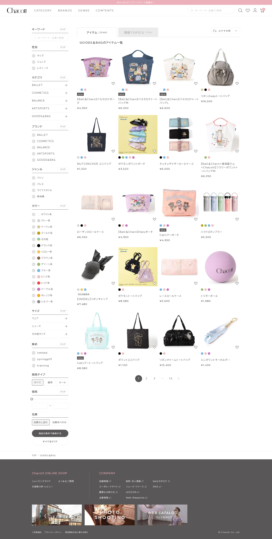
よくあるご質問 (66, 481)
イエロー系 (44, 251)
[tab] (97, 32)
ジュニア (41, 62)
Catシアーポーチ (169, 235)
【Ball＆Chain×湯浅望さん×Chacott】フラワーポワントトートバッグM (219, 167)
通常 (50, 382)
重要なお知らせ (107, 492)
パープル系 (45, 289)
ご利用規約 (36, 532)
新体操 (40, 196)
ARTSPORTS (40, 108)
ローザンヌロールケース (90, 232)
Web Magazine (135, 498)
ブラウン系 (45, 258)
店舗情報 (103, 481)
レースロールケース (170, 296)
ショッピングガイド (41, 481)
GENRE (84, 10)
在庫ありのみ (59, 422)
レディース (42, 68)
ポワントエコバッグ (129, 360)
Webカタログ (160, 481)
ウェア (35, 318)
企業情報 (103, 498)
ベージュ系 (44, 226)
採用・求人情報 (133, 481)
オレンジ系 (44, 295)
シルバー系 (45, 301)
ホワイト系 (44, 214)
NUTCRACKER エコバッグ (94, 164)
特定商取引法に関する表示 (76, 532)
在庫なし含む (41, 422)
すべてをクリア (50, 441)
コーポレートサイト (108, 486)
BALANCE (38, 101)
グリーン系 (45, 264)
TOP (34, 455)
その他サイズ (39, 334)
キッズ (40, 56)
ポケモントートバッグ (130, 296)
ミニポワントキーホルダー (215, 360)
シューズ (36, 326)
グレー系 (43, 220)
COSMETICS (40, 93)
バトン (40, 178)
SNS (155, 486)
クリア (63, 29)
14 (171, 378)
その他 (42, 239)
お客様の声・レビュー (42, 486)
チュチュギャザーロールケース (177, 164)
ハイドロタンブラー (211, 232)
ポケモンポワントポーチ (131, 164)
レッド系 (43, 283)
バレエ (40, 184)
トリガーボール (209, 296)
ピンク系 (43, 276)
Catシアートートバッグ (90, 363)
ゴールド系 (45, 233)
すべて (37, 382)
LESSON (131, 492)
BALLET (37, 85)
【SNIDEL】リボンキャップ (92, 299)
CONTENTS (105, 10)
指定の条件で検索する (50, 433)
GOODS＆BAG (41, 116)
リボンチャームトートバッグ (175, 360)
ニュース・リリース (135, 486)
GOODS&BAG (46, 160)
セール (62, 382)
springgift (44, 359)
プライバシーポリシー (53, 532)
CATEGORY (43, 10)
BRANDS (65, 10)
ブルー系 (44, 270)
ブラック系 (44, 245)
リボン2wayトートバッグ (215, 96)
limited (42, 353)
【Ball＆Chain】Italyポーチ (135, 232)
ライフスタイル (44, 190)
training (43, 365)
